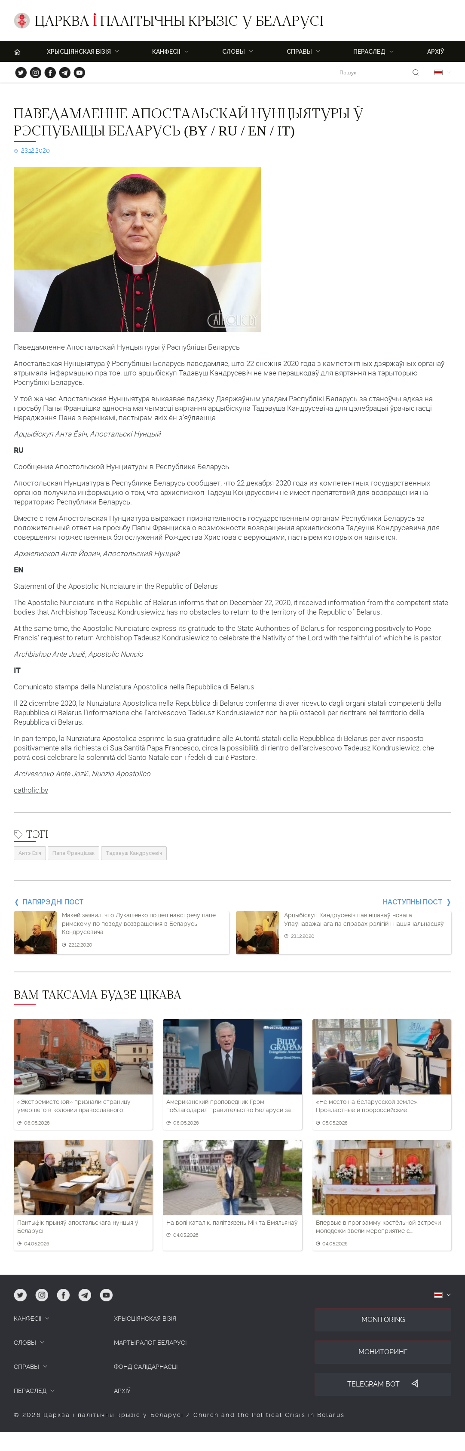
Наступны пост (412, 902)
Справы (299, 51)
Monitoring (383, 1320)
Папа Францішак (73, 853)
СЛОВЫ (25, 1342)
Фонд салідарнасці (145, 1366)
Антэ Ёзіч (29, 853)
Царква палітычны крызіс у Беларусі (179, 23)
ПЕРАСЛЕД (369, 51)
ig (32, 71)
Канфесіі (166, 51)
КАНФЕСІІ (27, 1318)
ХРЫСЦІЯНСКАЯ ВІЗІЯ (79, 51)
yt (76, 71)
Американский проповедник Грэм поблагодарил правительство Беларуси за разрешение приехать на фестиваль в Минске (228, 1106)
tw (19, 71)
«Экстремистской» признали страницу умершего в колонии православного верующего (74, 1106)
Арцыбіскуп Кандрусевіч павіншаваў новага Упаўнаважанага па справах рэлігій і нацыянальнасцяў (364, 919)
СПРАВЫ (26, 1366)
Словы (233, 51)
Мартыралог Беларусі (150, 1342)
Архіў (435, 51)
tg (62, 71)
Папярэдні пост (53, 902)
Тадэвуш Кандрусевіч (134, 853)
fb (47, 71)
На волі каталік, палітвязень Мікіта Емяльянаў (232, 1222)
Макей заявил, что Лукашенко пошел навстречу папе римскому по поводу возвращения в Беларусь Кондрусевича (139, 923)
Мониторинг (382, 1352)
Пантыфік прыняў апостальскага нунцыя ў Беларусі (77, 1227)
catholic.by (31, 790)
